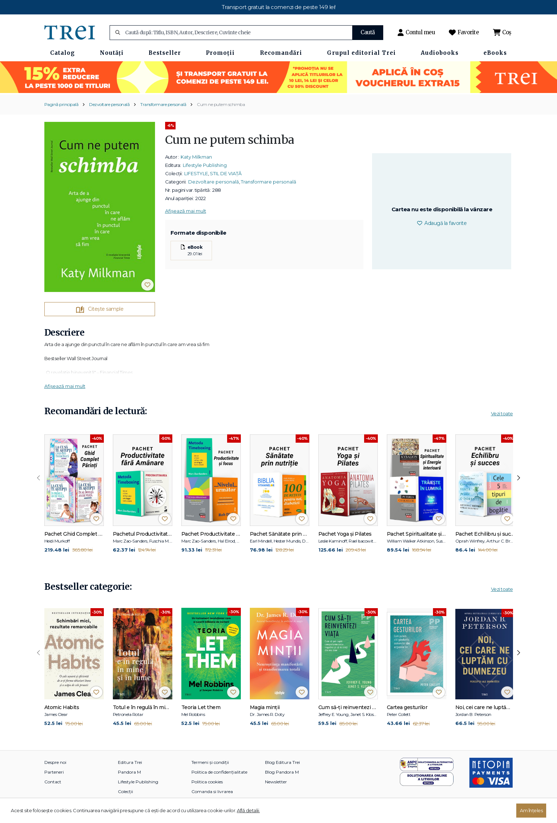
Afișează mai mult (185, 211)
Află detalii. (248, 810)
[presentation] (38, 478)
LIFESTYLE (196, 173)
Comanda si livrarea (212, 791)
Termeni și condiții (210, 762)
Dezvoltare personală (109, 104)
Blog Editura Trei (282, 762)
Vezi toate (502, 413)
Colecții (125, 791)
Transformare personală (163, 104)
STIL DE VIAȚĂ (226, 173)
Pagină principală (61, 104)
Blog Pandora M (282, 772)
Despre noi (55, 762)
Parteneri (54, 772)
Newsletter (276, 781)
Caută (368, 32)
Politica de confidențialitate (219, 772)
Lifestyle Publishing (205, 165)
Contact (52, 781)
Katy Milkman (196, 157)
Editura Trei (130, 762)
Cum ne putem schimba (221, 104)
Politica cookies (207, 781)
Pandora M (129, 772)
